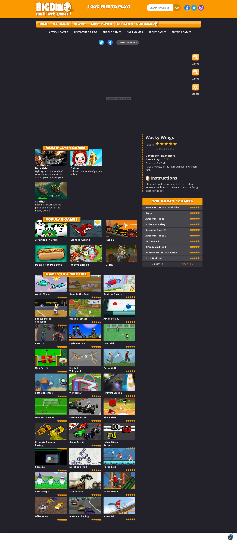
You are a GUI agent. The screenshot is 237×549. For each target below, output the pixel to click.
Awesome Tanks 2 (155, 235)
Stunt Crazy (76, 491)
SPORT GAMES (157, 32)
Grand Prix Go (77, 442)
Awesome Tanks (154, 218)
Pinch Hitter (111, 417)
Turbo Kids (110, 466)
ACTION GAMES (58, 32)
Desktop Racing (113, 294)
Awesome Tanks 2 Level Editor (162, 207)
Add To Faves (128, 42)
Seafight (41, 201)
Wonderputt (76, 392)
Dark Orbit (42, 168)
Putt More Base (44, 392)
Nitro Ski (109, 516)
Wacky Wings (42, 294)
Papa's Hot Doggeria (48, 264)
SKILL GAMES (135, 32)
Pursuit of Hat (153, 258)
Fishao (74, 168)
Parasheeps (42, 491)
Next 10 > (187, 264)
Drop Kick (109, 343)
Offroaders (41, 516)
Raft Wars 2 (152, 241)
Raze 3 (110, 239)
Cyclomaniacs (77, 343)
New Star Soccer (44, 417)
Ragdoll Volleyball (75, 370)
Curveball (40, 466)
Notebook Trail (78, 466)
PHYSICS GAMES (181, 32)
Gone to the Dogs (79, 294)
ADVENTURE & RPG (85, 32)
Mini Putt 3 (41, 368)
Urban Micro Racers (111, 444)
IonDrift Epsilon (113, 392)
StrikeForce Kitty (155, 224)
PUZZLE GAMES (112, 32)
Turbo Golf (110, 368)
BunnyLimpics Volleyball (43, 320)
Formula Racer (77, 417)
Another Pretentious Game (161, 252)
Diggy (109, 264)
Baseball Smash (78, 318)
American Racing (79, 516)
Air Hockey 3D (111, 318)
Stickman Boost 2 (155, 230)
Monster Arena (80, 239)
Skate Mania (111, 491)
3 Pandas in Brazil (46, 239)
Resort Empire (79, 264)
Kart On (39, 343)
